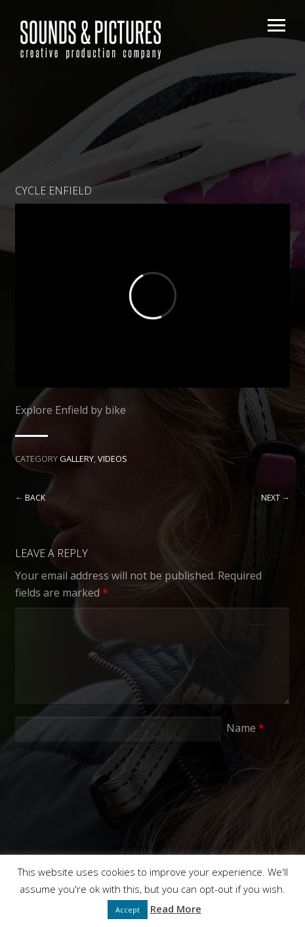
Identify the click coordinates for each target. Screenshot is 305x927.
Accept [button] (127, 910)
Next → (275, 497)
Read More (175, 908)
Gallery (77, 458)
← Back (30, 497)
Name (245, 728)
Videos (112, 458)
